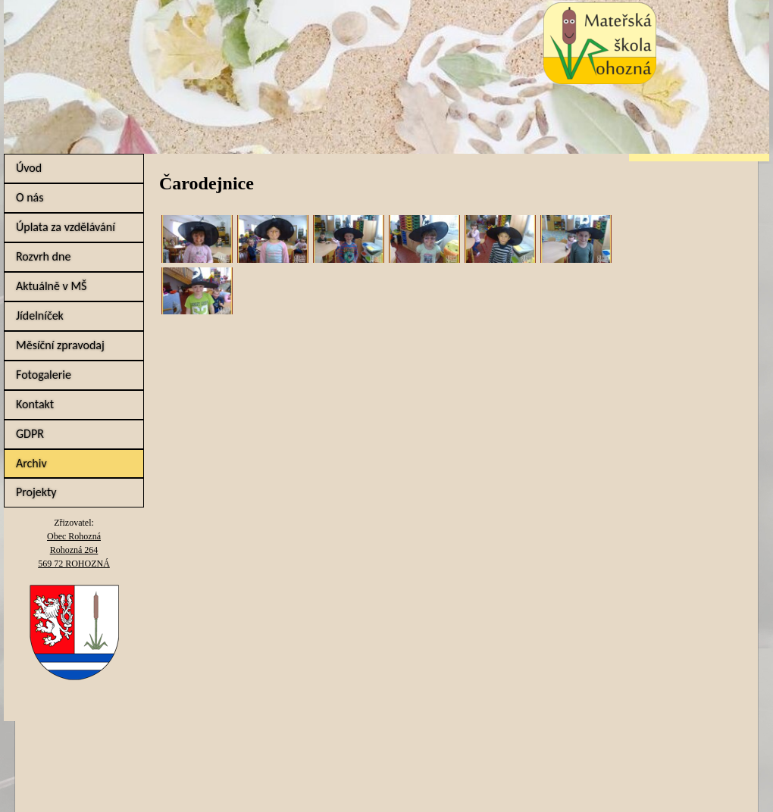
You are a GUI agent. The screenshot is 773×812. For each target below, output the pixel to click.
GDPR (30, 433)
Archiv (31, 463)
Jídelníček (40, 315)
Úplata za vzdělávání (65, 227)
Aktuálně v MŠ (51, 286)
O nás (30, 197)
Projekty (36, 492)
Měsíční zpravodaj (60, 345)
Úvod (29, 168)
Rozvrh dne (43, 256)
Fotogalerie (43, 374)
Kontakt (35, 404)
